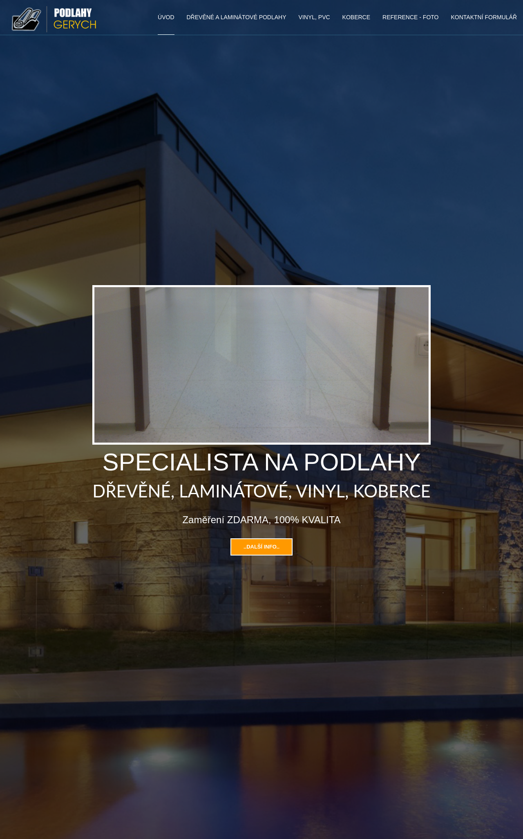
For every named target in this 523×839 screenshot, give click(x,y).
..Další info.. (261, 547)
